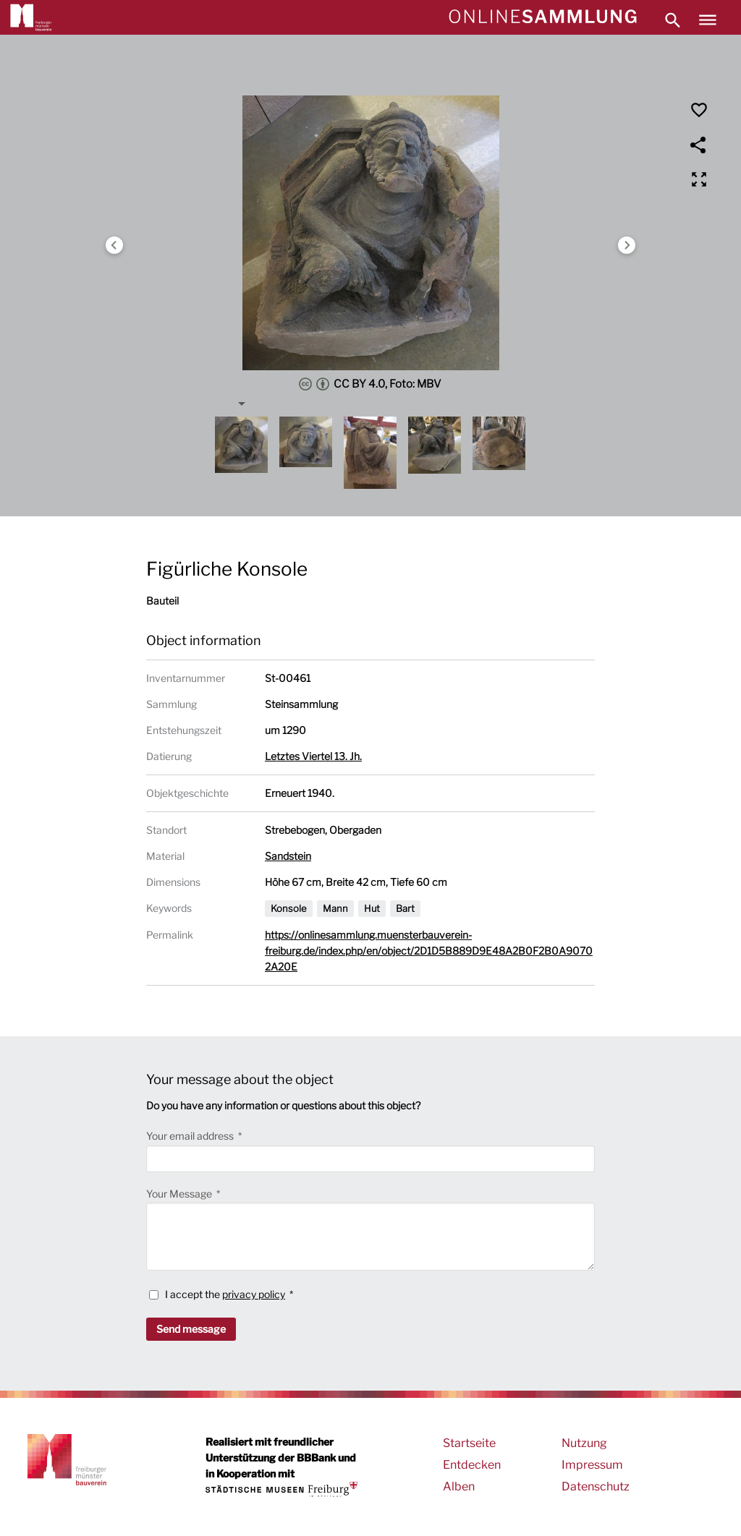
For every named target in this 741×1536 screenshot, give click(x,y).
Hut (372, 908)
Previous (114, 245)
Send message (191, 1329)
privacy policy (253, 1294)
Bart (405, 908)
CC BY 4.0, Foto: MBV (370, 384)
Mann (335, 908)
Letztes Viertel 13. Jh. (313, 756)
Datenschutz (596, 1486)
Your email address (191, 1136)
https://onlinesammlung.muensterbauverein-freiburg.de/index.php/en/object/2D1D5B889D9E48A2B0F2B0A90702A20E (429, 951)
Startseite (469, 1443)
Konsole (289, 908)
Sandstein (288, 856)
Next (626, 245)
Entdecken (472, 1465)
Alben (459, 1486)
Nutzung (584, 1443)
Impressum (592, 1465)
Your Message (180, 1193)
